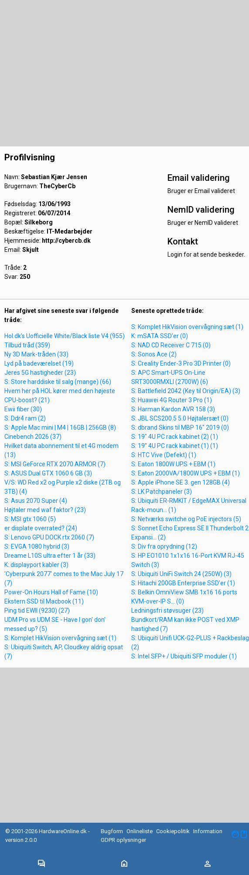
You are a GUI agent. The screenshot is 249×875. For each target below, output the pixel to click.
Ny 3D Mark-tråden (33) (36, 354)
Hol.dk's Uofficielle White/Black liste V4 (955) (64, 335)
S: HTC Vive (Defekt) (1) (163, 454)
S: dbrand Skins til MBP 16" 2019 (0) (180, 427)
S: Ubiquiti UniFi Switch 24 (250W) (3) (181, 573)
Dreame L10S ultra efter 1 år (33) (50, 555)
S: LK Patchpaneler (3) (161, 491)
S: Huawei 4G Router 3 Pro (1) (171, 400)
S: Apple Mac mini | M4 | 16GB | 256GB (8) (60, 427)
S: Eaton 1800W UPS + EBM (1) (173, 464)
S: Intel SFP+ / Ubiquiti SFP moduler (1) (184, 656)
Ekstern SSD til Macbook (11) (44, 601)
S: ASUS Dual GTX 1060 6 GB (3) (48, 473)
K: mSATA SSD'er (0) (159, 335)
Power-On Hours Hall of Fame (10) (51, 592)
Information (207, 831)
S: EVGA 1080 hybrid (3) (36, 546)
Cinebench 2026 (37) (32, 436)
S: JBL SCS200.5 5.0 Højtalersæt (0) (180, 418)
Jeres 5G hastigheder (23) (40, 372)
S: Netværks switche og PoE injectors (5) (186, 519)
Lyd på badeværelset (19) (39, 363)
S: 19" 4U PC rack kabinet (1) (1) (174, 445)
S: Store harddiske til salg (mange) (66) (57, 381)
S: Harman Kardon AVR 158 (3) (173, 409)
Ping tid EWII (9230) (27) (37, 610)
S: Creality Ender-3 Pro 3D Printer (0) (181, 363)
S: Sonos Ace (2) (154, 354)
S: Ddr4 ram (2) (25, 418)
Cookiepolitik (173, 831)
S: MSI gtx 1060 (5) (30, 519)
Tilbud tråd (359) (27, 345)
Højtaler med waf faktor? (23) (45, 509)
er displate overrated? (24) (40, 528)
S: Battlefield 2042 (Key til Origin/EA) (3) (185, 390)
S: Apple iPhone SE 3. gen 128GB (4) (180, 482)
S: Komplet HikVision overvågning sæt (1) (60, 637)
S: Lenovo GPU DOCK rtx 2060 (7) (49, 537)
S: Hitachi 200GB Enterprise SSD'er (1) (183, 583)
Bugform (112, 831)
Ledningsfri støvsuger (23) (167, 610)
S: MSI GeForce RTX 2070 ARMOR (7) (55, 464)
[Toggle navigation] (41, 864)
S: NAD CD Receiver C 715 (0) (171, 345)
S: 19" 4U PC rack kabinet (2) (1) (174, 436)
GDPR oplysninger (123, 840)
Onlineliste (139, 831)
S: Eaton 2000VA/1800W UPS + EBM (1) (185, 473)
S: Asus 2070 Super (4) (35, 500)
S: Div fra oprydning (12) (164, 546)
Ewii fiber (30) (23, 409)
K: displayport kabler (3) (36, 564)
